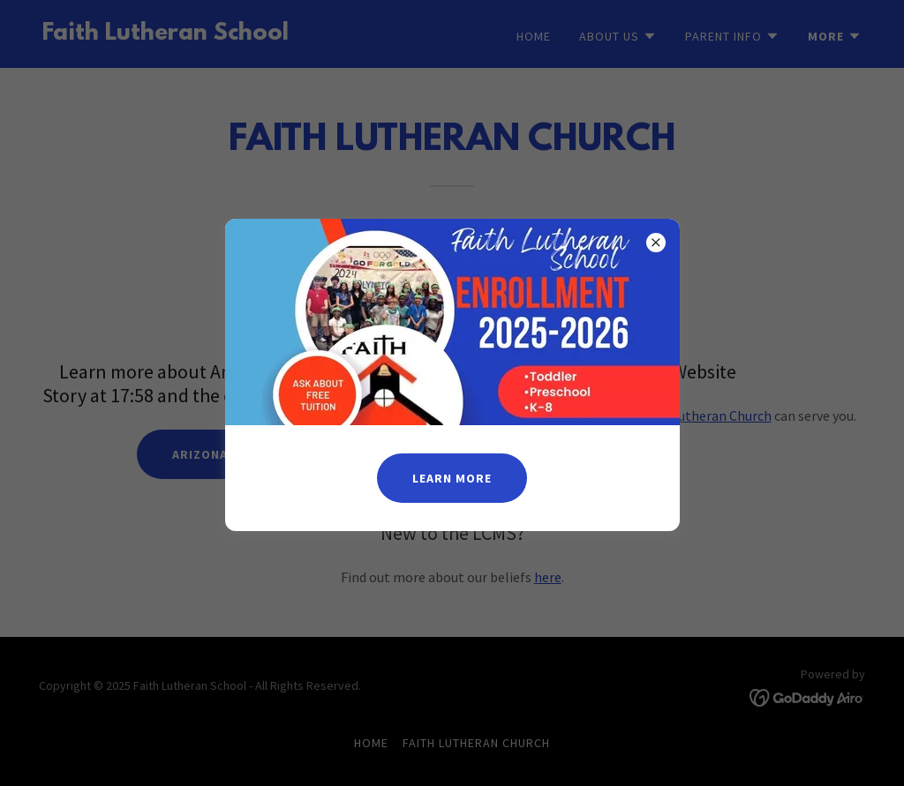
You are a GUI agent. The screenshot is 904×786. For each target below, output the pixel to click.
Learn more (452, 478)
